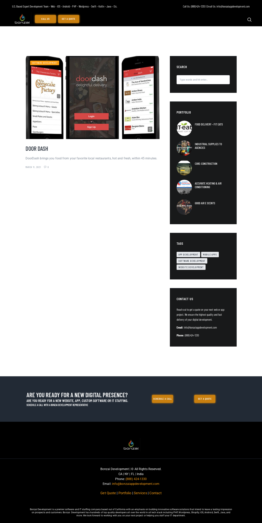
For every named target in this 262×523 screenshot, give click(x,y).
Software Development (44, 63)
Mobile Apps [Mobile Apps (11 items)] (210, 254)
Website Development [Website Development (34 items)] (191, 267)
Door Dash (37, 148)
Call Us (45, 18)
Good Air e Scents (205, 203)
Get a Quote (68, 18)
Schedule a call (162, 398)
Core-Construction (206, 163)
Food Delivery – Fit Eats (209, 124)
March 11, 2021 (34, 167)
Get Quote (108, 493)
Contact (155, 493)
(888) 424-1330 (136, 479)
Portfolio (124, 493)
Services (140, 493)
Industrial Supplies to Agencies (208, 145)
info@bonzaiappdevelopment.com (135, 484)
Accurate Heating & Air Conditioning (208, 185)
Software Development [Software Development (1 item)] (192, 260)
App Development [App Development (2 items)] (188, 254)
